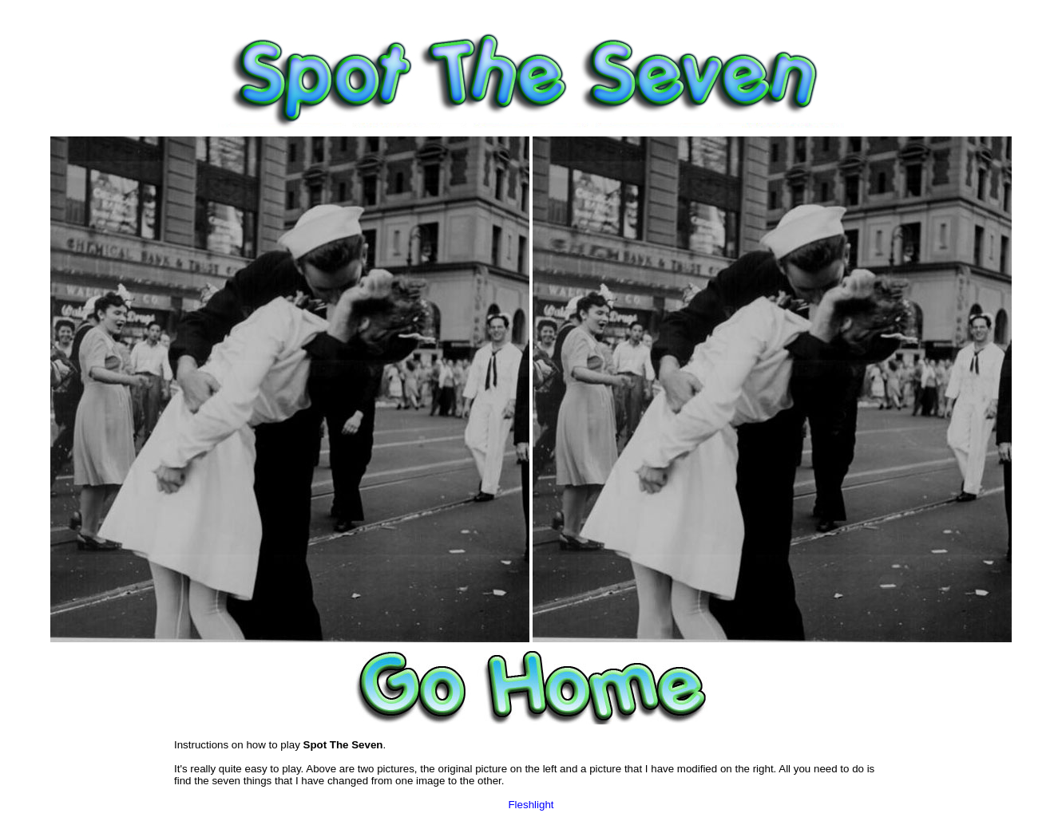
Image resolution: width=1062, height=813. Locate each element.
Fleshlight (530, 805)
